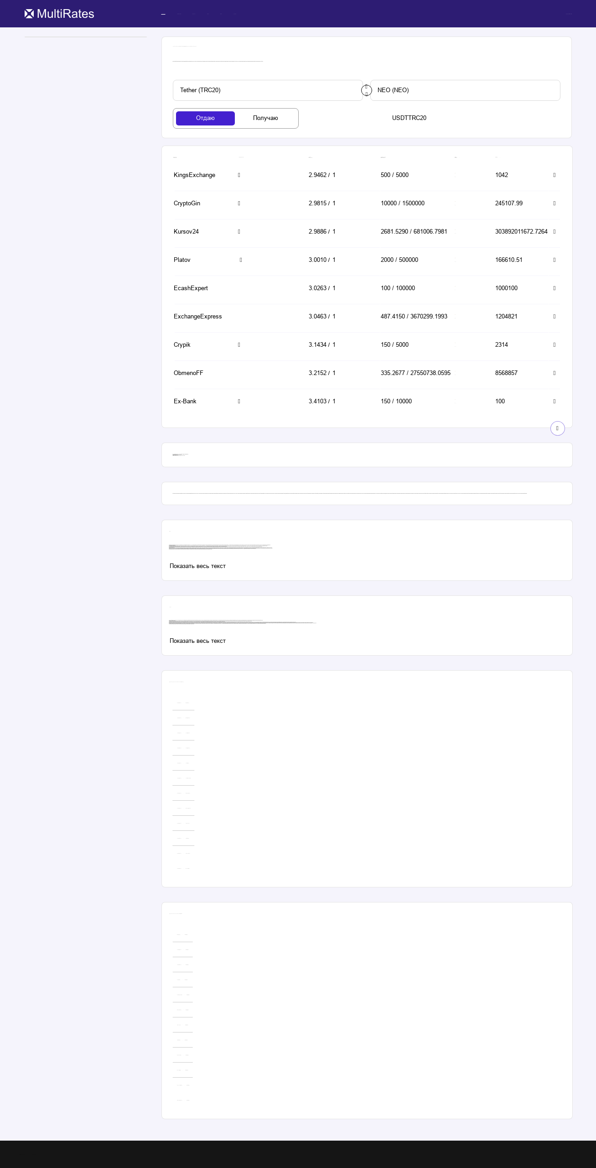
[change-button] (366, 90)
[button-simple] (200, 176)
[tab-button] (205, 118)
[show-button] (557, 428)
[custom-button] (268, 90)
